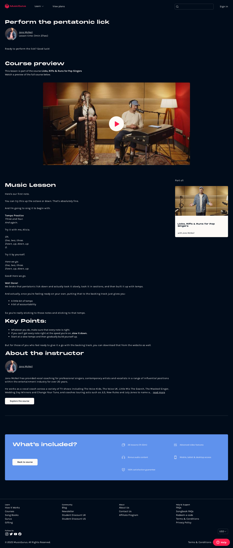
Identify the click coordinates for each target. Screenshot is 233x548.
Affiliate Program (128, 515)
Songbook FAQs (184, 511)
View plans (60, 6)
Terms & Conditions (187, 519)
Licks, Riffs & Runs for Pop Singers (196, 225)
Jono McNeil (26, 32)
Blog (64, 508)
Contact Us (125, 511)
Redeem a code (184, 515)
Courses (9, 511)
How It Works (12, 508)
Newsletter (68, 511)
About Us (124, 508)
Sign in (224, 6)
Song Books (11, 515)
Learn (39, 6)
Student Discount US (74, 519)
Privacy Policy (183, 522)
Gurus (8, 519)
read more (159, 392)
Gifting (9, 522)
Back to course (25, 462)
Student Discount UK (74, 515)
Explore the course (19, 401)
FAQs (178, 508)
